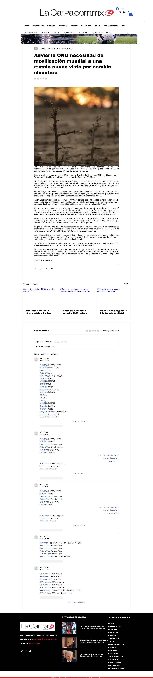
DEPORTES (83, 33)
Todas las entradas (30, 33)
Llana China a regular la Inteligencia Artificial (113, 312)
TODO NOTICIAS (115, 656)
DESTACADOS (114, 626)
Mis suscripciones (116, 668)
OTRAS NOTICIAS (116, 644)
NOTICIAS (45, 33)
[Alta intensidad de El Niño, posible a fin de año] (39, 297)
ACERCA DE (113, 659)
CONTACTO (113, 653)
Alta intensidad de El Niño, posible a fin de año (37, 312)
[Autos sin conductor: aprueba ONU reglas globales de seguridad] (76, 297)
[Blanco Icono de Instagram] (22, 651)
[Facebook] (26, 651)
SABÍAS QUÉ (113, 638)
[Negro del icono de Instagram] (124, 12)
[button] (131, 14)
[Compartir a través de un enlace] (52, 268)
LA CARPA (112, 650)
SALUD (57, 33)
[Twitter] (30, 651)
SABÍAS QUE (69, 33)
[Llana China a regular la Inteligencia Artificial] (113, 297)
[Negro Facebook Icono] (128, 12)
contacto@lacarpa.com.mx (45, 639)
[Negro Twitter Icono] (120, 12)
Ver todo (127, 284)
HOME (111, 623)
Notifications (114, 665)
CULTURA (112, 647)
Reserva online (114, 662)
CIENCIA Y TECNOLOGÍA (101, 33)
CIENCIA (112, 635)
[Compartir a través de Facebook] (35, 268)
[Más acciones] (117, 48)
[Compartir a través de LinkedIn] (46, 268)
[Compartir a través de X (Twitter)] (41, 268)
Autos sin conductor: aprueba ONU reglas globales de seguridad (75, 312)
